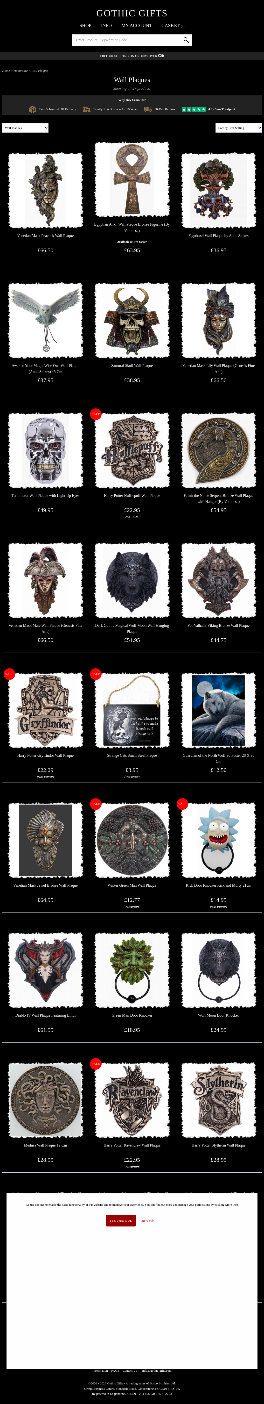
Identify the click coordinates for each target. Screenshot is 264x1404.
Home (6, 70)
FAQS (115, 1370)
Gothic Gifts (132, 13)
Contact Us (130, 1370)
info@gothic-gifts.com (156, 1370)
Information (100, 1370)
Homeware (21, 70)
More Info (147, 1220)
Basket (173, 25)
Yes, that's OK (121, 1220)
